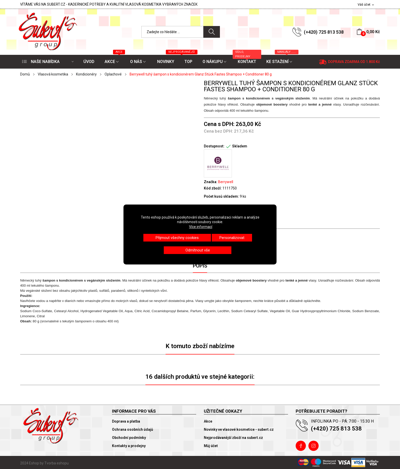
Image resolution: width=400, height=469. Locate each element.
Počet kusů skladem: (221, 196)
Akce (208, 421)
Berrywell (225, 182)
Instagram (313, 446)
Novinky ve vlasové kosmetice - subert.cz (239, 429)
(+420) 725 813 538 (324, 32)
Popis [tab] (200, 266)
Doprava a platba (126, 421)
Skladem (239, 146)
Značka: (210, 182)
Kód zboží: (213, 188)
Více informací (200, 227)
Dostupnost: (214, 146)
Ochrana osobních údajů (132, 429)
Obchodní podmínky (129, 438)
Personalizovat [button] (231, 237)
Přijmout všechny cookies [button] (177, 237)
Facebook (301, 446)
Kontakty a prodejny (129, 446)
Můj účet (211, 446)
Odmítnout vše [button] (197, 250)
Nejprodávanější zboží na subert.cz (233, 438)
